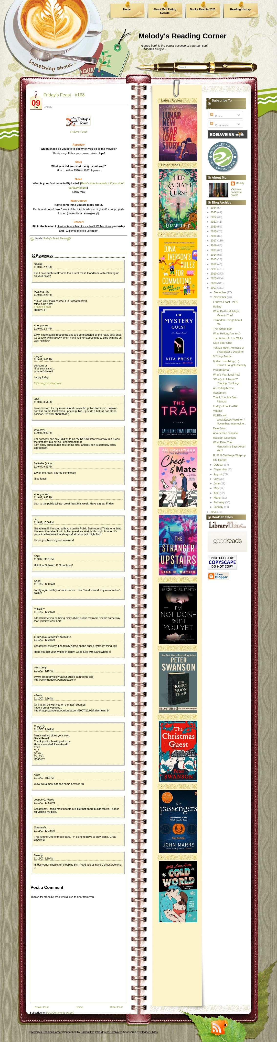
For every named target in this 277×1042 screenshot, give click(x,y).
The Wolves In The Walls (228, 338)
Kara (37, 555)
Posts (215, 116)
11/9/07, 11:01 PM (43, 559)
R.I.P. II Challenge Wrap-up (229, 455)
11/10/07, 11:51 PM (44, 803)
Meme (63, 238)
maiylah (38, 356)
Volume (217, 410)
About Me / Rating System (164, 11)
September (221, 469)
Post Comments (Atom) (60, 1012)
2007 (214, 287)
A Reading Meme (223, 388)
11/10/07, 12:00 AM (44, 584)
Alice (37, 774)
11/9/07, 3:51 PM (43, 402)
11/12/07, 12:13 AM (44, 830)
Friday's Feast (78, 131)
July (216, 478)
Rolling (217, 306)
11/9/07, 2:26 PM (43, 295)
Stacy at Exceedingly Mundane (52, 636)
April (217, 493)
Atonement (219, 392)
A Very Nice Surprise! (225, 433)
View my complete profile (236, 192)
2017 (214, 240)
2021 (214, 221)
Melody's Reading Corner (182, 36)
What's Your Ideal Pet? (226, 374)
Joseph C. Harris (44, 799)
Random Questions (224, 437)
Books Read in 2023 (202, 9)
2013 (214, 259)
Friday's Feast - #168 (64, 94)
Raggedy (39, 726)
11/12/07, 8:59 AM (43, 858)
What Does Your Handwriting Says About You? (229, 446)
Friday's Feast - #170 (225, 301)
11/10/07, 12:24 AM (44, 612)
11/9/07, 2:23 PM (43, 267)
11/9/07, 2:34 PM (43, 328)
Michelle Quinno (43, 463)
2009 (214, 278)
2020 (214, 226)
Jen (36, 519)
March (218, 497)
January (219, 506)
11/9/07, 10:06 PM (43, 522)
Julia (37, 398)
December (220, 292)
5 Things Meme (222, 356)
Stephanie (40, 827)
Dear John (219, 428)
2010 (214, 273)
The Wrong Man (222, 328)
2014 (214, 254)
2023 (214, 212)
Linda (37, 580)
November (220, 297)
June (217, 483)
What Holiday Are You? (227, 333)
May (217, 488)
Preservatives (221, 369)
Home (127, 9)
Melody (38, 855)
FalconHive (87, 1032)
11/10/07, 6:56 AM (43, 698)
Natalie (38, 263)
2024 (214, 207)
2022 (214, 217)
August (218, 474)
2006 (214, 511)
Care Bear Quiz (222, 342)
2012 (214, 264)
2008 (214, 283)
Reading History (240, 9)
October (219, 464)
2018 (214, 235)
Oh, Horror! (219, 459)
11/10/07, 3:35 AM (43, 670)
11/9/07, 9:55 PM (43, 497)
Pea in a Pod (41, 291)
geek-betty (40, 667)
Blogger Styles (149, 1032)
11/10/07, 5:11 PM (43, 778)
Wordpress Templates (109, 1032)
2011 (214, 268)
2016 (214, 245)
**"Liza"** (39, 608)
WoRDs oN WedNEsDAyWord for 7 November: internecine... (229, 419)
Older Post (116, 1007)
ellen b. (38, 695)
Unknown (39, 429)
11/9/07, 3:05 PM (43, 359)
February (219, 502)
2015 (214, 250)
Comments (218, 125)
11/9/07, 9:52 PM (43, 466)
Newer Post (42, 1007)
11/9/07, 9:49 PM (43, 433)
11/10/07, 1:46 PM (43, 729)
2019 (214, 231)
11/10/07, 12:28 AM (44, 640)
